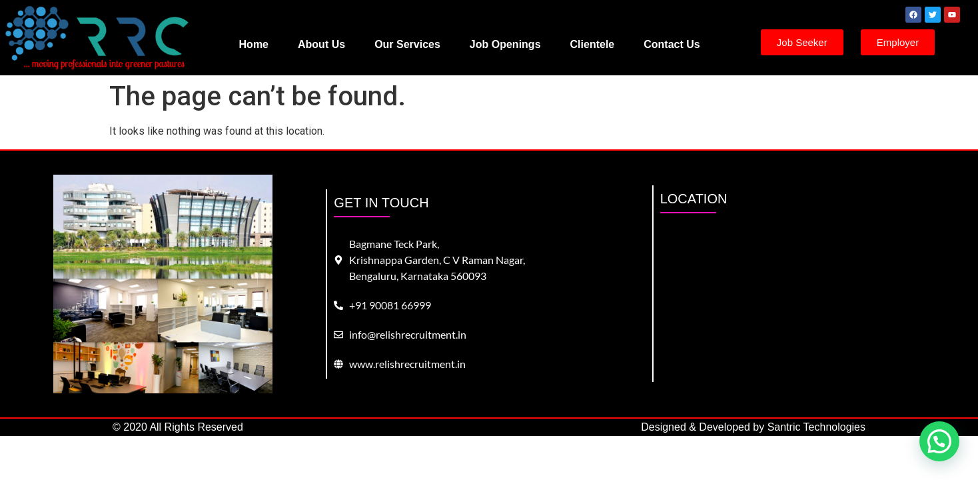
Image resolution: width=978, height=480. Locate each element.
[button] (939, 441)
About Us (321, 44)
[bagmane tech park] (815, 303)
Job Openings (505, 44)
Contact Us (672, 44)
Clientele (592, 44)
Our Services (407, 44)
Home (253, 44)
